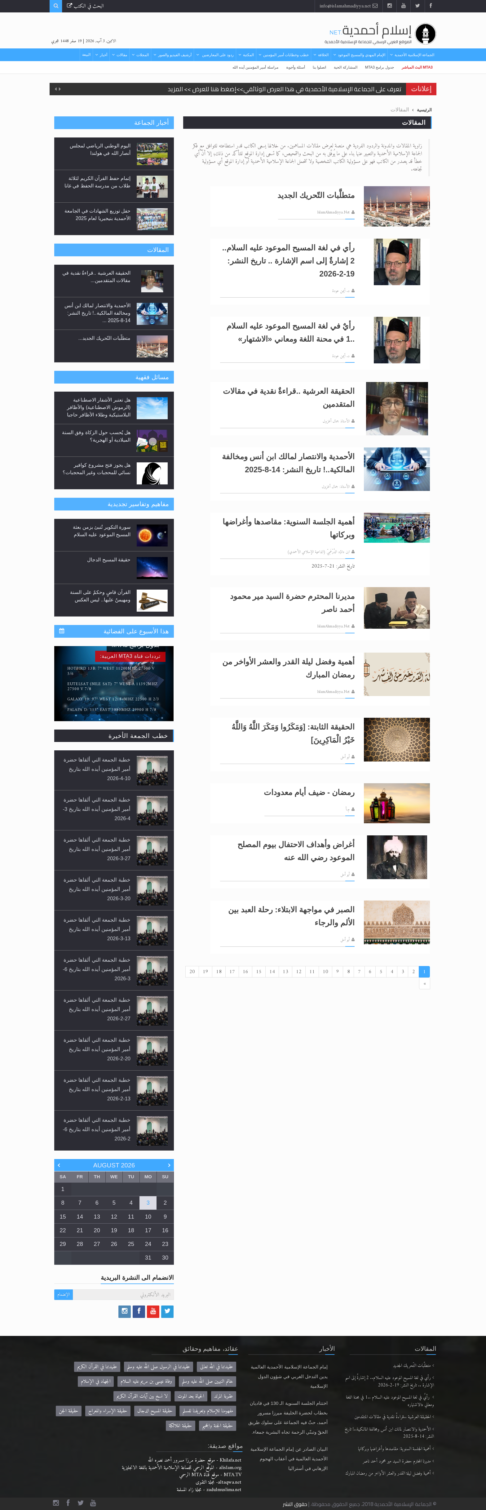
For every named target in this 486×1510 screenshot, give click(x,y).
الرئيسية (424, 109)
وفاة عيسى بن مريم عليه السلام (146, 1381)
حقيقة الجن (68, 1410)
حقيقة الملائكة (180, 1425)
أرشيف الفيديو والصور (175, 55)
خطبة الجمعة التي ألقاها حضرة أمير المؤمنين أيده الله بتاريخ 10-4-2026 (97, 769)
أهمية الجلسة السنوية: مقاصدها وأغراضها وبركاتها (394, 1449)
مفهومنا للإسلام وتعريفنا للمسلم (208, 1410)
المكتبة (248, 55)
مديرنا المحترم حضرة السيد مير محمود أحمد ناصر (397, 1461)
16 (245, 971)
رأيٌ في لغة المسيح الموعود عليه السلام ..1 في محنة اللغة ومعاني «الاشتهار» (390, 1401)
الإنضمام (63, 1294)
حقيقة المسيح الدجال (108, 559)
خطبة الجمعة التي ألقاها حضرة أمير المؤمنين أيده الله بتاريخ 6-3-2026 (96, 969)
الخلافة (323, 55)
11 (312, 971)
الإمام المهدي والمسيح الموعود (361, 55)
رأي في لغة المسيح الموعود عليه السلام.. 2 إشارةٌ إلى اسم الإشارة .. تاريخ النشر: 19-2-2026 (389, 1382)
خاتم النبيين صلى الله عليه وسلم (207, 1381)
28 (80, 1244)
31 (148, 1258)
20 (192, 971)
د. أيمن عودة (341, 291)
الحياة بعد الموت (191, 1396)
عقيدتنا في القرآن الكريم (97, 1366)
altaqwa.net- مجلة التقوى (218, 1482)
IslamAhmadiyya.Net (333, 213)
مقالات (122, 55)
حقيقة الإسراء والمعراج (107, 1410)
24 (148, 1244)
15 (259, 971)
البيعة (86, 54)
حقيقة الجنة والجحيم (217, 1425)
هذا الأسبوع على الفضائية (136, 631)
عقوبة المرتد (223, 1396)
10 (325, 971)
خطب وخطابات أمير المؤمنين (286, 55)
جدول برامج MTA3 (379, 67)
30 (165, 1258)
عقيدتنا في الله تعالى (216, 1366)
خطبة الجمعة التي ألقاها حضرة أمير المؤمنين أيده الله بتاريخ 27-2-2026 (97, 1009)
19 (205, 971)
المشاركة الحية (345, 67)
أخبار (103, 55)
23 (165, 1244)
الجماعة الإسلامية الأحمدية (414, 55)
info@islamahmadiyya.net (349, 6)
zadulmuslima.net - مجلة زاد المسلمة (209, 1489)
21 (80, 1230)
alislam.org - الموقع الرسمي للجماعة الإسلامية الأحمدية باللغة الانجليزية (181, 1467)
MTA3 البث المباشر (417, 67)
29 (63, 1244)
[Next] (424, 983)
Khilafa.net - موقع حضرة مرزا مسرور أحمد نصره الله (194, 1460)
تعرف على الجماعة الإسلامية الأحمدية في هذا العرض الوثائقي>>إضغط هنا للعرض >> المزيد (284, 89)
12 (299, 971)
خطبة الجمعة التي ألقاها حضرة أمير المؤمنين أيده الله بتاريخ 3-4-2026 (96, 809)
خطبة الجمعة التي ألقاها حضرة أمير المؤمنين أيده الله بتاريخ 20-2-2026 (97, 1049)
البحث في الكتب (85, 6)
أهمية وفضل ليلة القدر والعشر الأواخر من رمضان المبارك (388, 1473)
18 (219, 971)
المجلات (142, 55)
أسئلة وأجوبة (295, 67)
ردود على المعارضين (217, 55)
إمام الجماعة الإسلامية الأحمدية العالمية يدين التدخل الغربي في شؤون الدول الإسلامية (289, 1376)
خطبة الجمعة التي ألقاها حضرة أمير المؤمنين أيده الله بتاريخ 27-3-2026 (97, 849)
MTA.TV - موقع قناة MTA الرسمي (210, 1474)
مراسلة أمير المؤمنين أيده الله (255, 67)
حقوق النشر (295, 1504)
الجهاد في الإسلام (96, 1381)
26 (114, 1244)
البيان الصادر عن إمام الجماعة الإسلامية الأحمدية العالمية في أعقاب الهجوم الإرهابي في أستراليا (289, 1458)
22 (63, 1230)
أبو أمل (345, 757)
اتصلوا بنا (319, 67)
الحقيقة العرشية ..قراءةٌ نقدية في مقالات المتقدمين (393, 1417)
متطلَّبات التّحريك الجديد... (104, 338)
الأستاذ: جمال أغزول (336, 487)
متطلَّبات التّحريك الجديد (412, 1366)
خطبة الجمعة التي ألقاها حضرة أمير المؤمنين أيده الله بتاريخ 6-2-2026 (96, 1129)
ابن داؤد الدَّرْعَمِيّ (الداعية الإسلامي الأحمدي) (318, 552)
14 (272, 971)
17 (232, 971)
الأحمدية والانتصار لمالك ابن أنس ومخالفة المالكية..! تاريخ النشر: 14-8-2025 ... (97, 313)
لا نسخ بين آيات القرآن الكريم (142, 1396)
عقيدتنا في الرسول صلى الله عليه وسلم (158, 1366)
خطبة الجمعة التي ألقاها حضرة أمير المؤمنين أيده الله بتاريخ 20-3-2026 (97, 889)
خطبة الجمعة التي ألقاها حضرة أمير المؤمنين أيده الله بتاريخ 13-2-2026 (97, 1089)
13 (285, 971)
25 (131, 1244)
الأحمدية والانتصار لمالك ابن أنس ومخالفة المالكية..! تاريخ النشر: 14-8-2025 (389, 1433)
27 (97, 1244)
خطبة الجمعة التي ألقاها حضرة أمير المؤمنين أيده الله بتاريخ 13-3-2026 (97, 929)
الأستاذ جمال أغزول (336, 422)
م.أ (348, 810)
